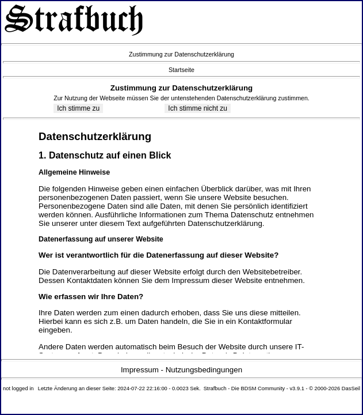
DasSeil (351, 388)
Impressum (140, 369)
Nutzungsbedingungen (204, 369)
